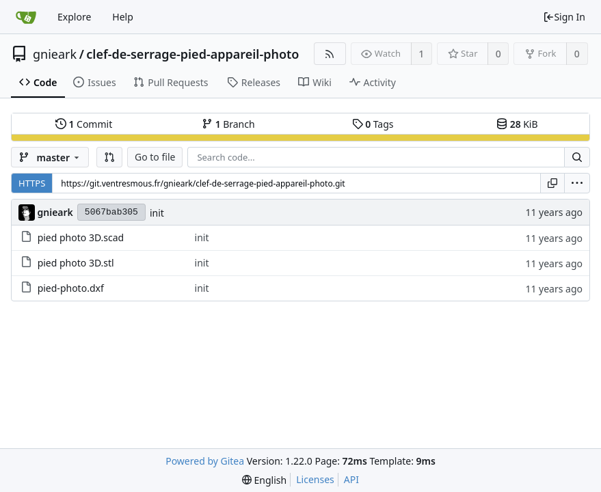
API (351, 479)
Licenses (315, 479)
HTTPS (31, 183)
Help (122, 16)
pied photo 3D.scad (81, 237)
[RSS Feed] (330, 53)
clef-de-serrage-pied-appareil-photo (192, 54)
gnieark (55, 54)
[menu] (577, 183)
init (157, 212)
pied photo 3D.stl (76, 262)
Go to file (155, 156)
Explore (74, 16)
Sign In (564, 16)
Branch (228, 124)
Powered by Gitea (204, 460)
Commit (83, 124)
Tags (373, 124)
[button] (109, 157)
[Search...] (577, 157)
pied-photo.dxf (71, 288)
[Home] (26, 17)
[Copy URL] (552, 183)
